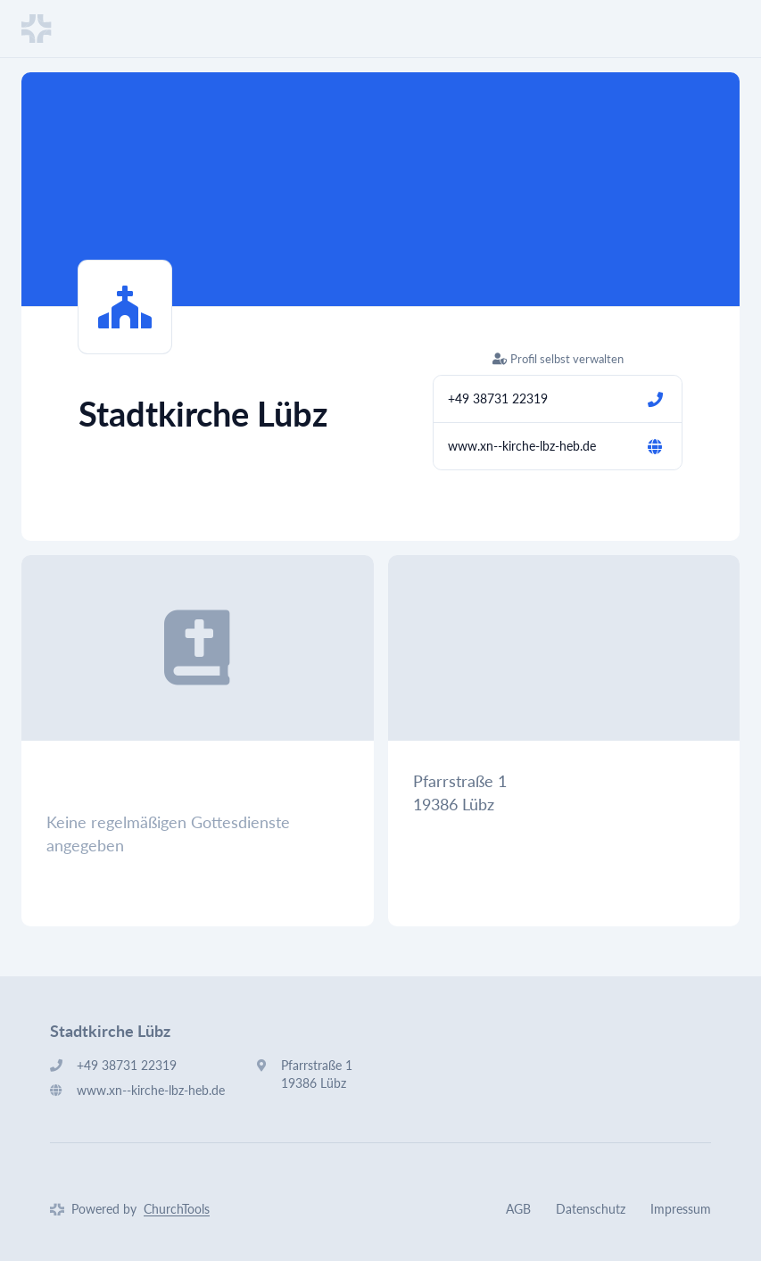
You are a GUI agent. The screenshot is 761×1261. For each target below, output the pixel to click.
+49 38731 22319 (498, 398)
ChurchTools (177, 1208)
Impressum (680, 1208)
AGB (518, 1208)
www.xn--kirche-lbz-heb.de (522, 445)
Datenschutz (590, 1208)
